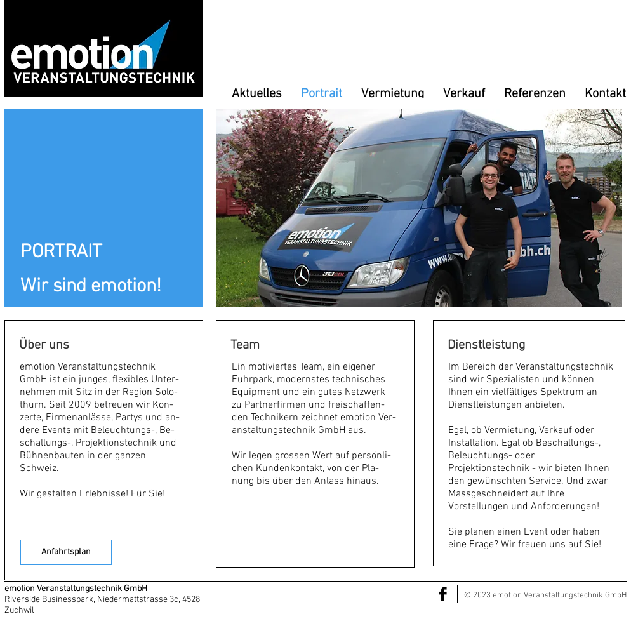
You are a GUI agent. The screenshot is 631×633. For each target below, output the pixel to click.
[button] (419, 208)
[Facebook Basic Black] (442, 594)
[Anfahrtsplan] (66, 552)
